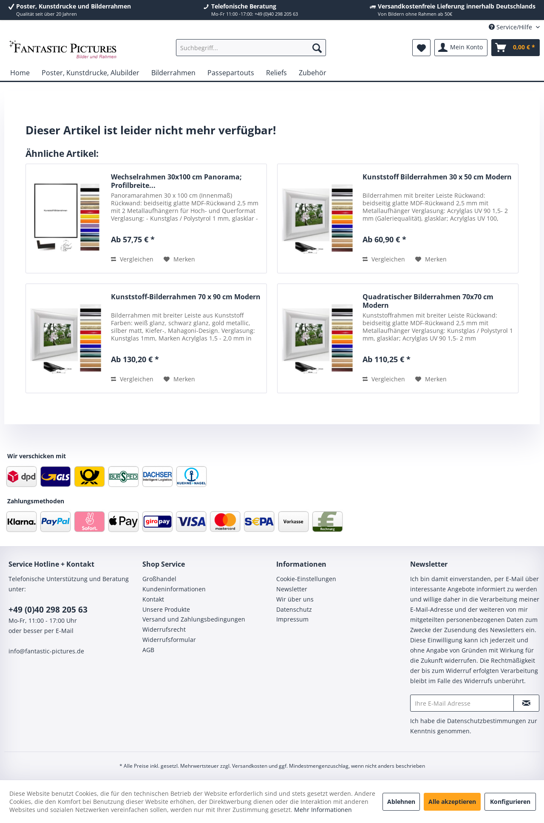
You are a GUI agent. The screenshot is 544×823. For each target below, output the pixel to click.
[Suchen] (317, 47)
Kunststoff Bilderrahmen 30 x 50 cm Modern (437, 177)
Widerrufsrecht (164, 629)
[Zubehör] (312, 73)
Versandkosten (249, 765)
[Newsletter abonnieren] (526, 703)
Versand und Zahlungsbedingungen (193, 619)
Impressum (292, 619)
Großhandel (159, 579)
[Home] (20, 73)
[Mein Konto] (460, 47)
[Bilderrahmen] (173, 73)
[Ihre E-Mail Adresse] (462, 703)
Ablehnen (401, 801)
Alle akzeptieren (452, 801)
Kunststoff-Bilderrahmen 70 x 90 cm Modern (186, 296)
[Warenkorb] (515, 47)
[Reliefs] (276, 73)
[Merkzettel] (421, 47)
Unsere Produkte (166, 609)
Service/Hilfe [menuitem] (511, 27)
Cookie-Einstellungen (306, 579)
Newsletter (291, 589)
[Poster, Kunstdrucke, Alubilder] (90, 73)
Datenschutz (294, 609)
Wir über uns (295, 599)
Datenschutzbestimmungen (486, 721)
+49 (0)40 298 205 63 (48, 609)
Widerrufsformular (169, 640)
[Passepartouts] (230, 73)
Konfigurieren (510, 801)
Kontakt (153, 599)
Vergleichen (132, 259)
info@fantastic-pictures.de (46, 651)
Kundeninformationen (174, 589)
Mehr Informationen (323, 810)
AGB (148, 650)
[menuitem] (251, 47)
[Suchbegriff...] (251, 47)
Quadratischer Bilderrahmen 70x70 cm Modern (428, 300)
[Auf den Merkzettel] (179, 259)
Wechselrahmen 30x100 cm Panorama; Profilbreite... (176, 181)
